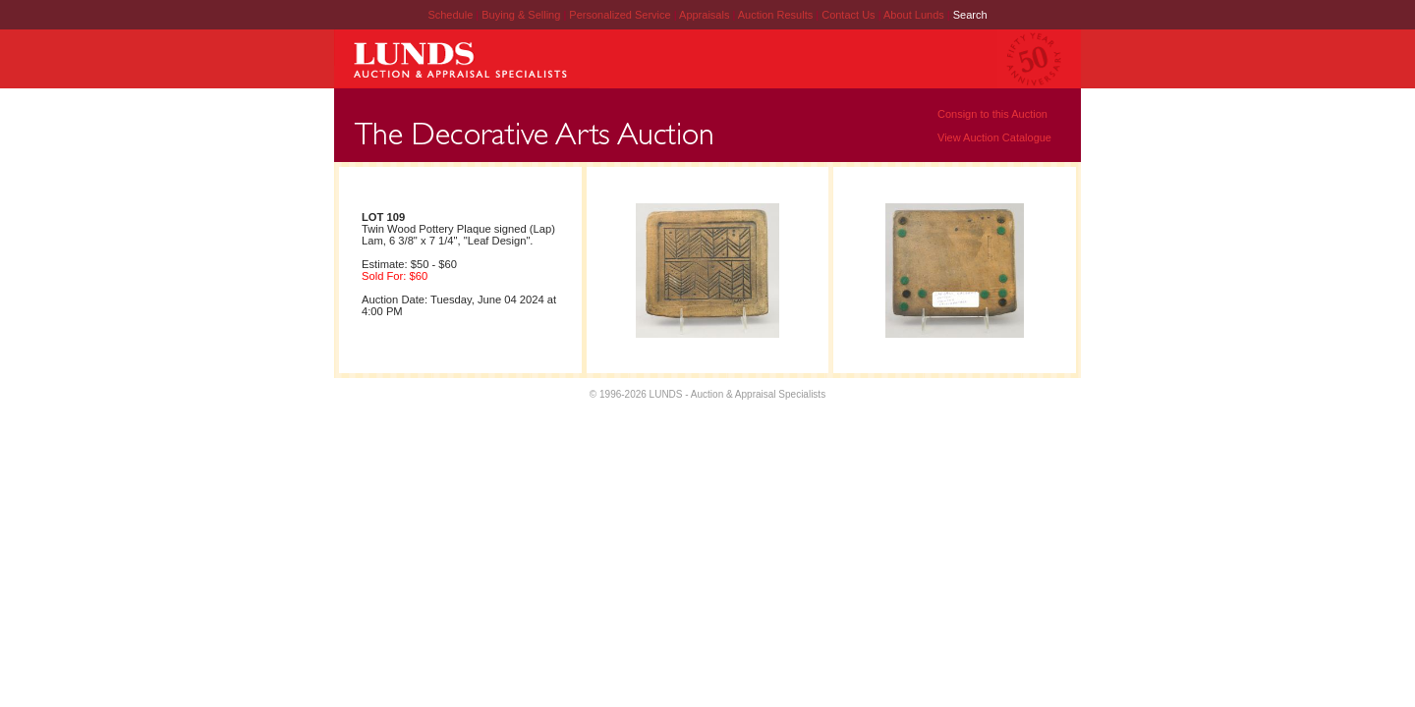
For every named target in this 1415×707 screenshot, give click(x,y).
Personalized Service (621, 15)
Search (970, 15)
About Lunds (915, 15)
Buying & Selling (522, 15)
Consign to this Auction (992, 114)
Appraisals (705, 15)
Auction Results (777, 15)
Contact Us (848, 15)
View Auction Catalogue (994, 137)
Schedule (450, 15)
